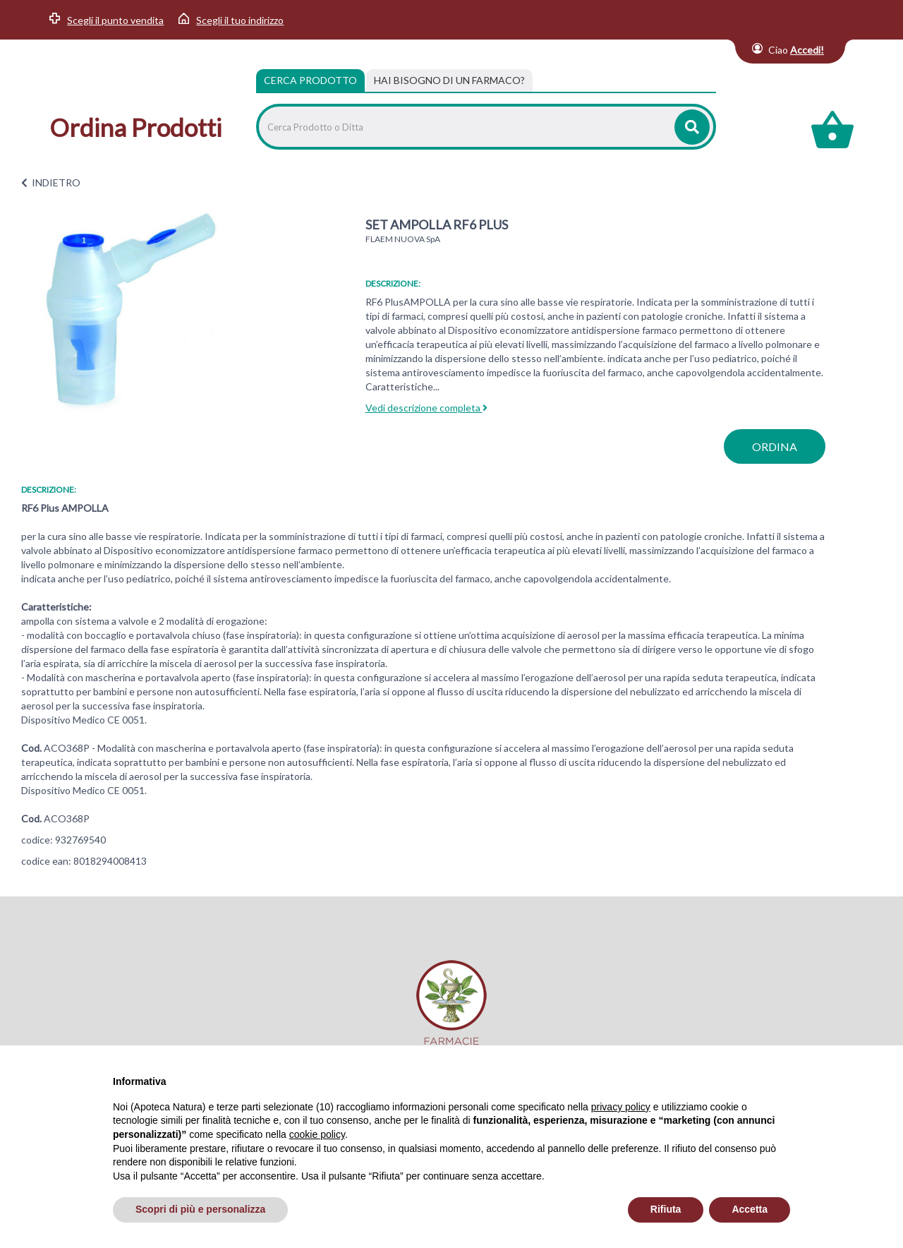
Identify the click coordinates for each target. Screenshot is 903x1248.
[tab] (449, 80)
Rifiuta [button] (665, 1209)
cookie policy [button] (317, 1134)
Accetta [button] (750, 1209)
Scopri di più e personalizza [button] (200, 1209)
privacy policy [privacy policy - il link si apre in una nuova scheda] (620, 1106)
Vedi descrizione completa (426, 408)
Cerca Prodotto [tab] (310, 80)
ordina (774, 446)
